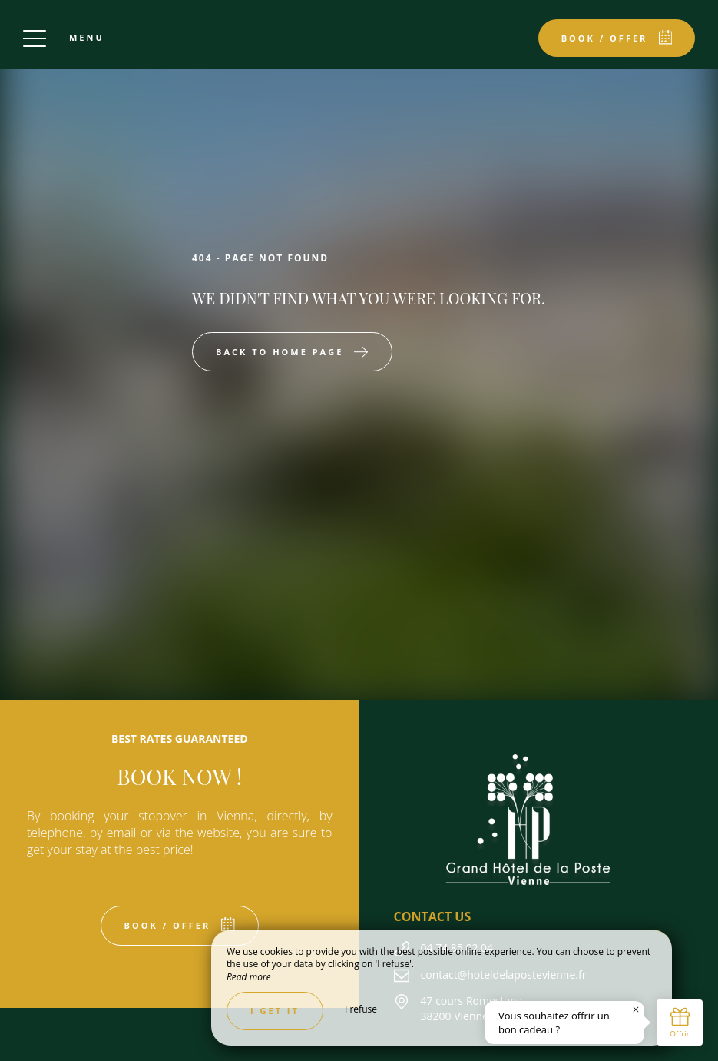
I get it (274, 1010)
